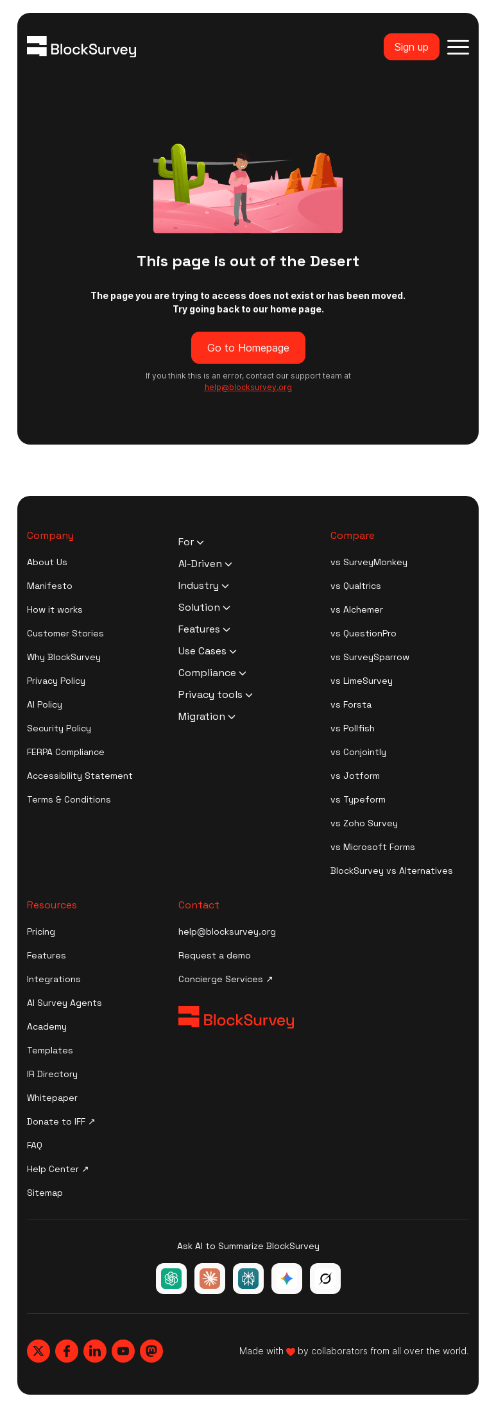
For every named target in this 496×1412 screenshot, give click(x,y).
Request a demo (214, 955)
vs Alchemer (356, 609)
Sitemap (45, 1192)
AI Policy (44, 704)
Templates (50, 1050)
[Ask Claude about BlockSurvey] (209, 1278)
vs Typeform (358, 799)
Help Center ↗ (58, 1169)
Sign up (412, 46)
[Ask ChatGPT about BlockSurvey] (171, 1278)
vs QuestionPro (363, 633)
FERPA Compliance (66, 752)
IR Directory (52, 1074)
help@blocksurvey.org (227, 931)
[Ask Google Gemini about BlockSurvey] (286, 1278)
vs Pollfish (352, 728)
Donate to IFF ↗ (61, 1121)
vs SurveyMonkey (368, 562)
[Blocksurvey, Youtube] (123, 1351)
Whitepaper (52, 1097)
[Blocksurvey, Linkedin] (95, 1351)
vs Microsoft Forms (372, 847)
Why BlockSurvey (64, 657)
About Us (47, 562)
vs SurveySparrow (369, 657)
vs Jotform (355, 775)
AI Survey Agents (64, 1002)
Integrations (54, 979)
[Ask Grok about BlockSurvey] (325, 1278)
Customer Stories (65, 633)
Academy (47, 1026)
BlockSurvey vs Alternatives (391, 870)
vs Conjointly (358, 752)
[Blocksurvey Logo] (81, 47)
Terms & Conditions (69, 799)
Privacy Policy (56, 680)
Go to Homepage (248, 347)
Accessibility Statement (80, 775)
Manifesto (50, 585)
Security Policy (59, 728)
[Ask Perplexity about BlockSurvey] (248, 1278)
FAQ (34, 1145)
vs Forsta (351, 704)
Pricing (41, 931)
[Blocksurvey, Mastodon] (151, 1351)
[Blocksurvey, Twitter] (38, 1351)
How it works (55, 609)
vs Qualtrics (355, 585)
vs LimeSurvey (361, 680)
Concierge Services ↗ (225, 979)
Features (46, 955)
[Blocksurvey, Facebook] (66, 1351)
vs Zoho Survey (364, 823)
